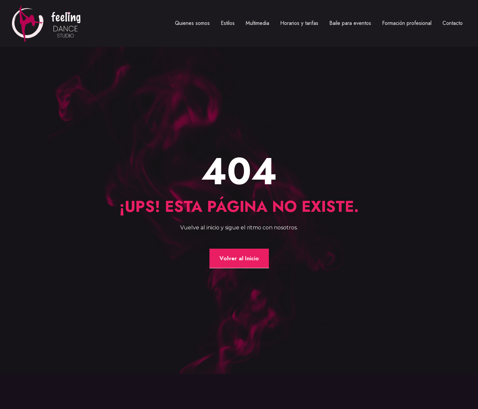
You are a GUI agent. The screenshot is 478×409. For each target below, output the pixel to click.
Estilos (228, 23)
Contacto (452, 23)
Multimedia (257, 23)
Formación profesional (407, 23)
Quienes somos (192, 23)
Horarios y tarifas (299, 23)
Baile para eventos (350, 23)
